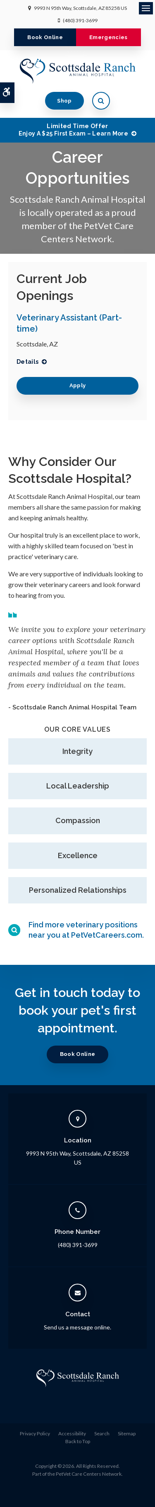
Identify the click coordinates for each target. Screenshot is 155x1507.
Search (102, 1433)
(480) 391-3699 (80, 20)
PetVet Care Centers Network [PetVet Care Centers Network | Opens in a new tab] (89, 1474)
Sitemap (127, 1433)
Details (27, 361)
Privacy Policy (35, 1433)
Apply (77, 385)
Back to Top (77, 1441)
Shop (64, 101)
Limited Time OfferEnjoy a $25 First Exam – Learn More (73, 130)
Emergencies (108, 37)
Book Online (45, 37)
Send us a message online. (77, 1327)
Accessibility (72, 1433)
